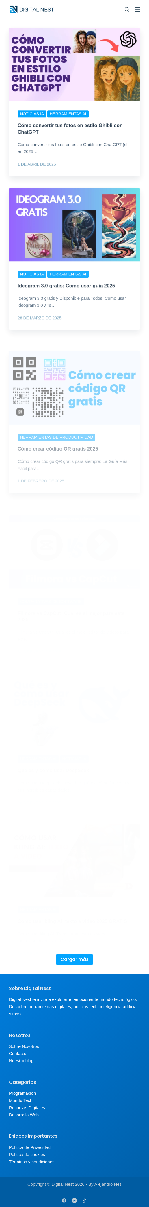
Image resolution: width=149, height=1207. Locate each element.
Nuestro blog (21, 1060)
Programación (22, 1093)
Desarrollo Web (24, 1114)
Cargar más (74, 959)
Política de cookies (27, 1154)
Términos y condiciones (32, 1161)
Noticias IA (32, 114)
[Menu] (137, 9)
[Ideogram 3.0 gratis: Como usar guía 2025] (74, 234)
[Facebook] (64, 1200)
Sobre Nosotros (24, 1046)
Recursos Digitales (27, 1107)
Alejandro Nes (108, 1184)
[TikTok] (84, 1200)
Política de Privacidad (30, 1147)
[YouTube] (74, 1200)
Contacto (17, 1053)
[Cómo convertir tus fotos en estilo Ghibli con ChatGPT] (74, 65)
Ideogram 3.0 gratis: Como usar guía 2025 (66, 295)
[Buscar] (127, 9)
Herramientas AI (68, 114)
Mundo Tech (20, 1100)
